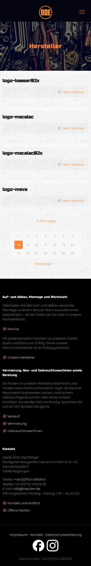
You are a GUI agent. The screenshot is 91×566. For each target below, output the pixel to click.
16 (27, 253)
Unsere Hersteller (21, 357)
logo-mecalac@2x (22, 153)
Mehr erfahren (73, 92)
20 (64, 253)
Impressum (19, 535)
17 (36, 253)
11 (45, 245)
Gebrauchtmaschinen (25, 431)
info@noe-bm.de (26, 489)
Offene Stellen (19, 510)
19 (54, 253)
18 (45, 253)
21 (72, 253)
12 (54, 245)
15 (18, 253)
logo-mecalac (17, 117)
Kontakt (36, 535)
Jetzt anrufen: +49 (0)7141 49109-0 (45, 559)
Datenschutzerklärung (63, 535)
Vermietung (17, 423)
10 (36, 245)
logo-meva (14, 189)
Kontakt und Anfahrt (24, 503)
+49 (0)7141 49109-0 (30, 479)
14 (72, 245)
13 (63, 245)
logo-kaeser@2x (20, 80)
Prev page (45, 221)
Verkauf (14, 416)
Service (13, 329)
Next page (45, 264)
